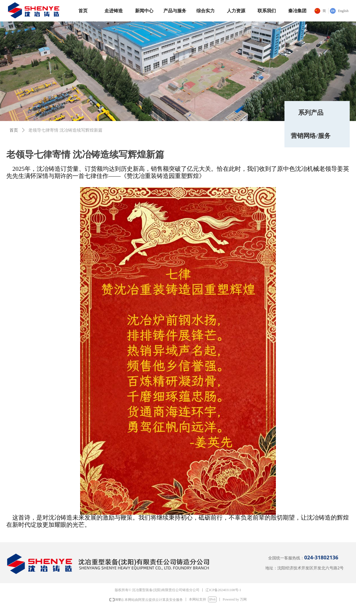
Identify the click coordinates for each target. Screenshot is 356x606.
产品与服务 (174, 10)
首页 (83, 10)
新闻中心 (144, 10)
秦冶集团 (297, 10)
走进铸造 (113, 10)
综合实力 (205, 10)
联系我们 (267, 10)
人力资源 (236, 10)
